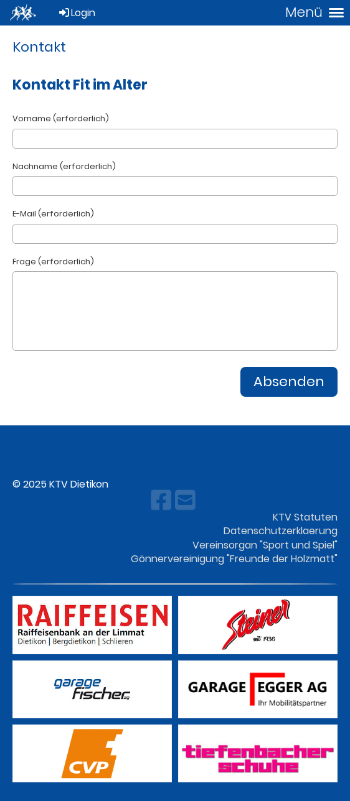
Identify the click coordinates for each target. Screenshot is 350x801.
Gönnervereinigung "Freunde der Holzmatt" (234, 559)
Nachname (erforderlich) (64, 166)
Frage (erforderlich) (53, 261)
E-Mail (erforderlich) (53, 214)
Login (76, 13)
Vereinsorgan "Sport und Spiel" (265, 545)
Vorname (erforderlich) (60, 118)
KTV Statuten (305, 517)
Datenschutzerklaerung (281, 531)
